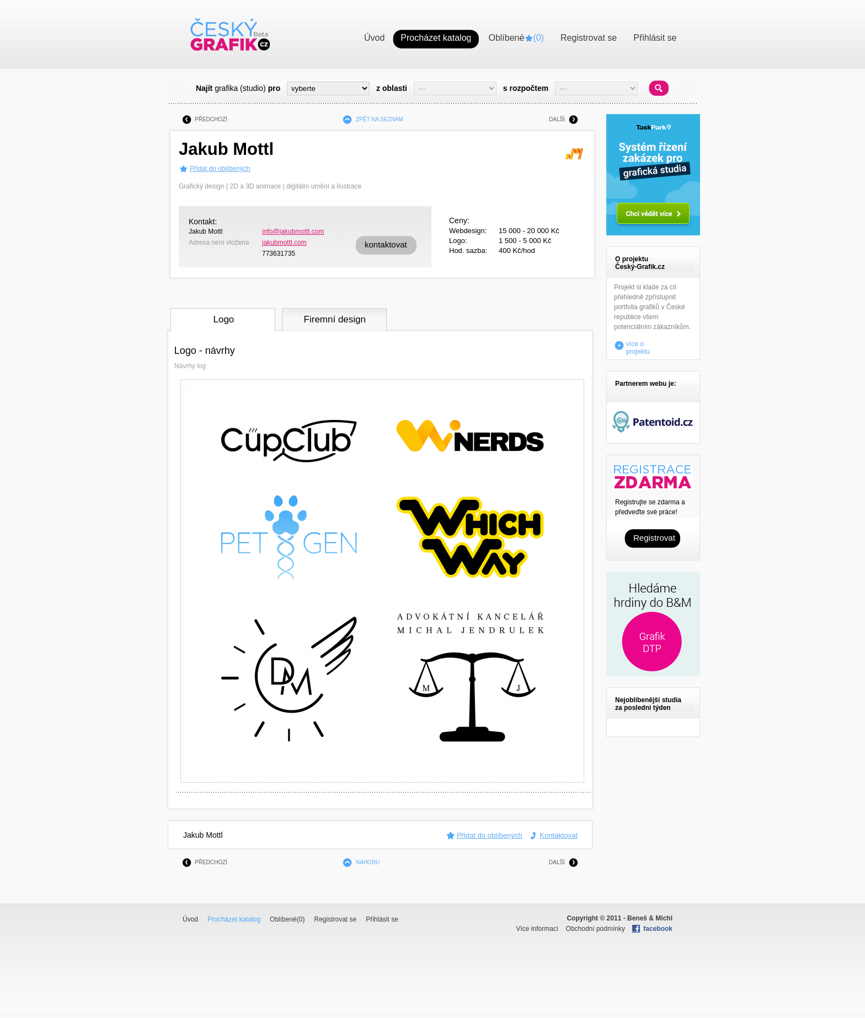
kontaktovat (386, 244)
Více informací (537, 929)
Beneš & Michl (649, 918)
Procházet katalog (233, 919)
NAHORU (368, 862)
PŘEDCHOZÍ (211, 119)
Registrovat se (335, 919)
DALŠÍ (557, 119)
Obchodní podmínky (595, 929)
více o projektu (638, 345)
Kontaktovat (559, 835)
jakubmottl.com (284, 242)
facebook (657, 929)
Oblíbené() (287, 919)
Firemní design (335, 319)
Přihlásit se (382, 919)
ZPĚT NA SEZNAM (379, 119)
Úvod (190, 919)
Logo (223, 319)
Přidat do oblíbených (220, 169)
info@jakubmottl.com (293, 231)
